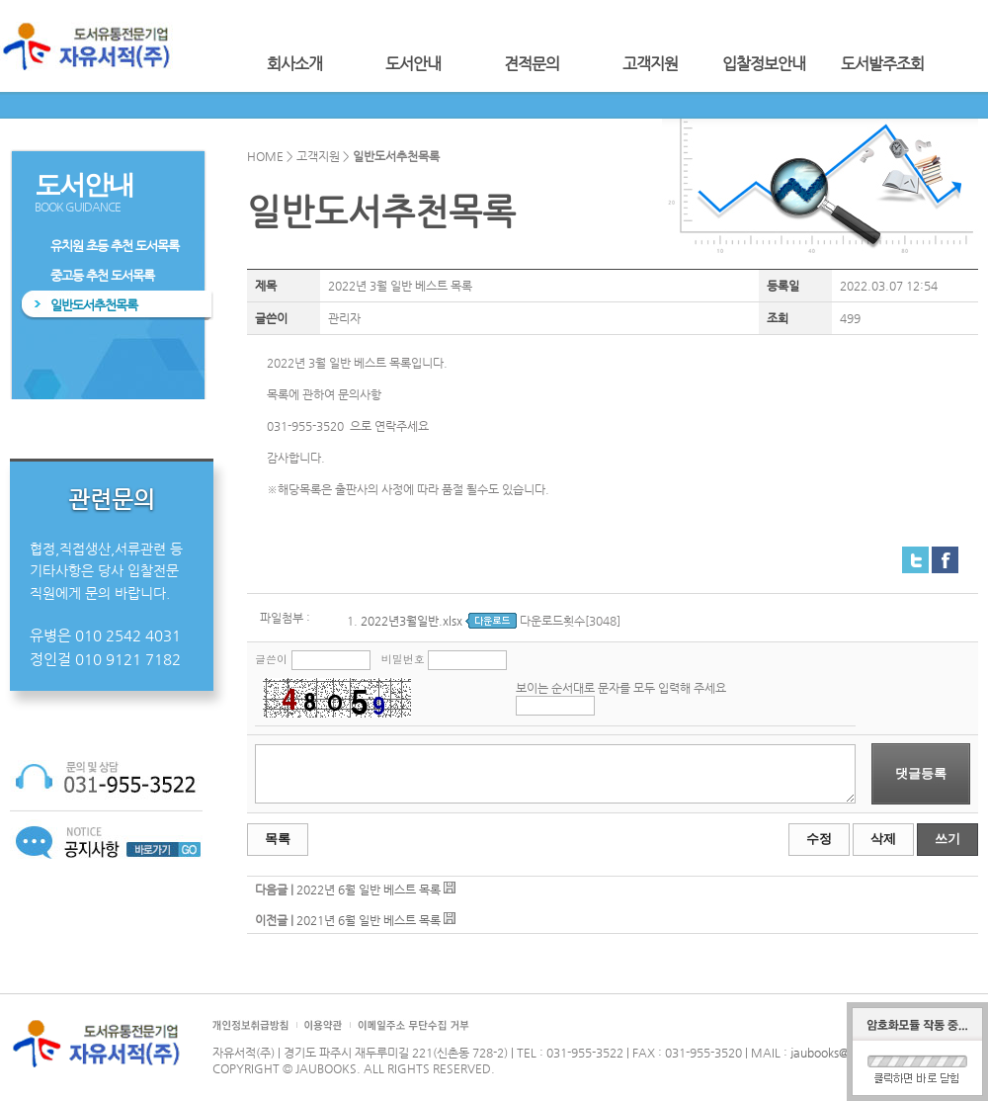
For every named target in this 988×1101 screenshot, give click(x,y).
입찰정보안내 (763, 63)
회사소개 (294, 63)
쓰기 (947, 838)
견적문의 (531, 63)
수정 (819, 838)
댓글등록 (921, 773)
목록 (277, 838)
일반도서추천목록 (93, 304)
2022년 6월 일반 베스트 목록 (368, 889)
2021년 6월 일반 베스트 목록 (368, 920)
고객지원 (650, 63)
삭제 (883, 838)
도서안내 (413, 63)
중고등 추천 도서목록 (102, 275)
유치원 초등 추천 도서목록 (114, 245)
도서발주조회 (882, 63)
